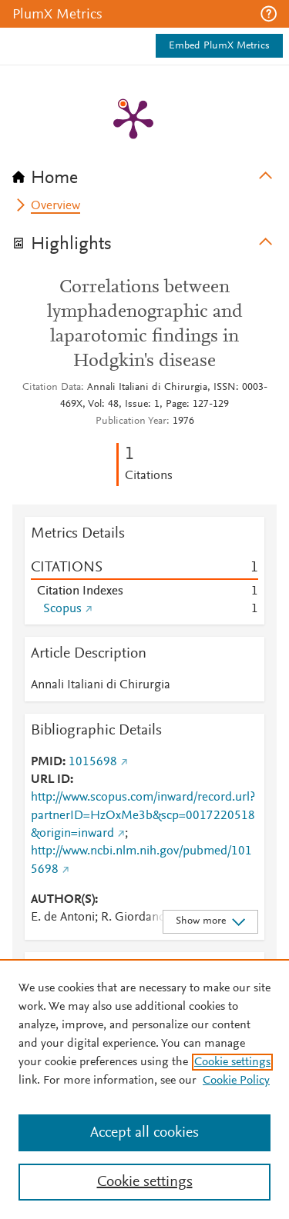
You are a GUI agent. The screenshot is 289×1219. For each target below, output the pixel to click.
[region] (144, 1089)
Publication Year (131, 421)
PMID (46, 762)
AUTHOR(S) (63, 900)
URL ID (50, 780)
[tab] (144, 173)
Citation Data (51, 387)
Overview (55, 206)
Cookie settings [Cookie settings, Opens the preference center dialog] (145, 1182)
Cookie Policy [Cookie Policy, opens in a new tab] (236, 1080)
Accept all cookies (144, 1133)
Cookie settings (232, 1062)
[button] (268, 14)
